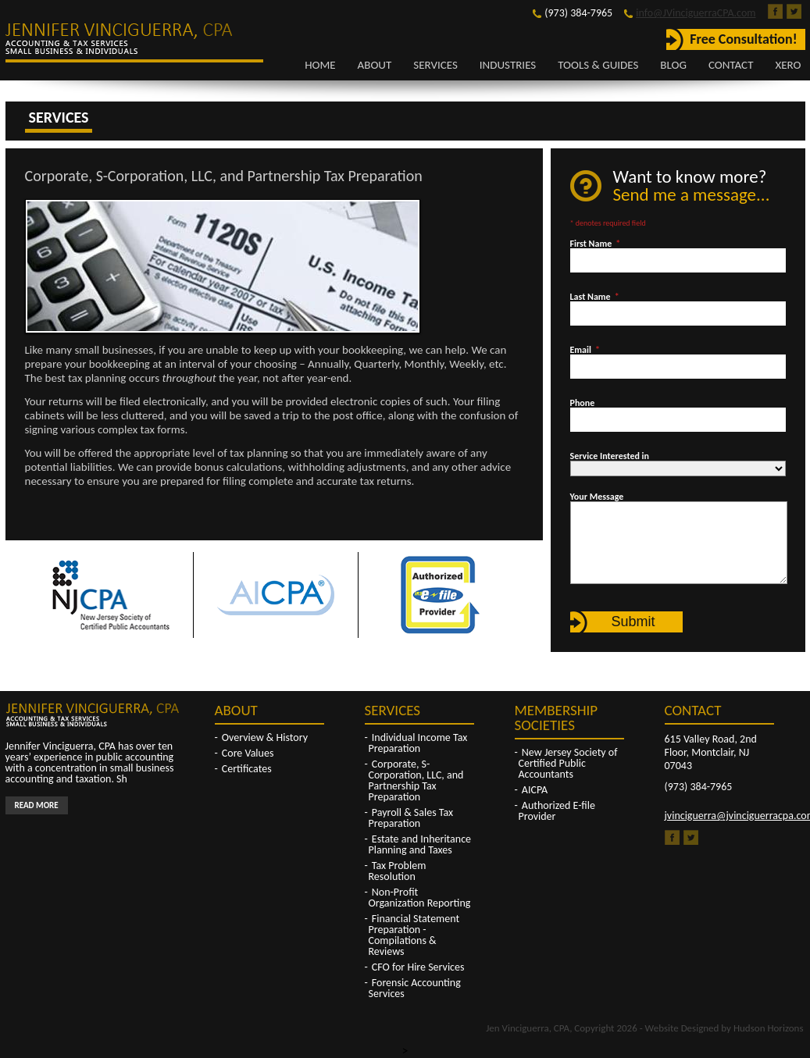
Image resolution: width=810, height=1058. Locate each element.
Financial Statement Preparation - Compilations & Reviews (414, 935)
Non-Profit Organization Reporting (420, 897)
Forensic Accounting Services (415, 988)
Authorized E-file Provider (557, 811)
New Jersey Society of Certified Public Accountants (568, 763)
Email (585, 349)
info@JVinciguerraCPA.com (695, 13)
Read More (37, 805)
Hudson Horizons (768, 1028)
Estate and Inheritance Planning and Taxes (420, 844)
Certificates (247, 768)
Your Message (597, 496)
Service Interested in (609, 456)
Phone (582, 403)
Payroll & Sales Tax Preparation (411, 818)
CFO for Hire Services (418, 967)
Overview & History (265, 737)
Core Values (248, 753)
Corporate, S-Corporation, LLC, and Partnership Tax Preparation (416, 780)
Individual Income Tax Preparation (418, 743)
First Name (595, 243)
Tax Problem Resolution (397, 871)
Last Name (594, 296)
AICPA (535, 789)
